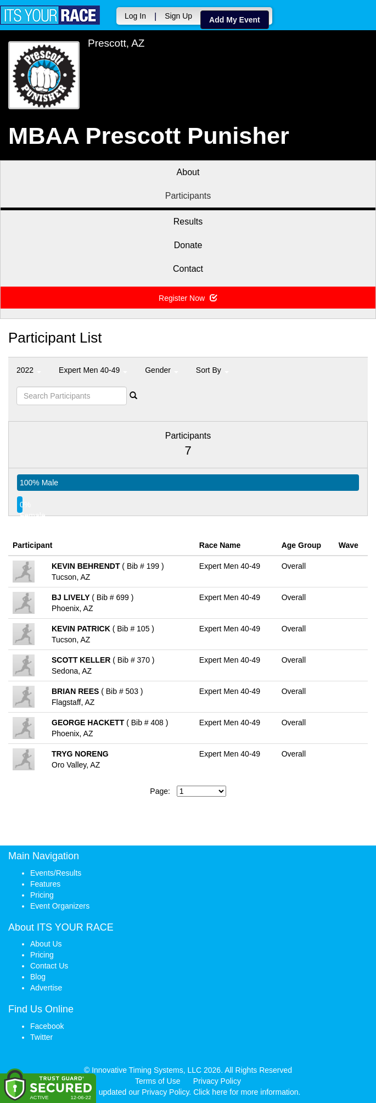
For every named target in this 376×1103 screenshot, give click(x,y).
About (188, 172)
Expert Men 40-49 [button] (93, 370)
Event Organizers (59, 906)
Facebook (47, 1026)
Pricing (42, 895)
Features (45, 884)
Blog (38, 976)
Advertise (46, 987)
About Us (46, 943)
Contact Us (49, 965)
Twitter (41, 1037)
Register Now (188, 298)
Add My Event (234, 19)
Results (188, 221)
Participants (188, 195)
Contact (188, 268)
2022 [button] (28, 370)
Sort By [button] (212, 370)
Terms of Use (157, 1081)
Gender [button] (161, 370)
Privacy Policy (217, 1081)
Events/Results (55, 873)
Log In (135, 16)
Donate (188, 245)
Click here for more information (245, 1092)
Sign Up (178, 16)
